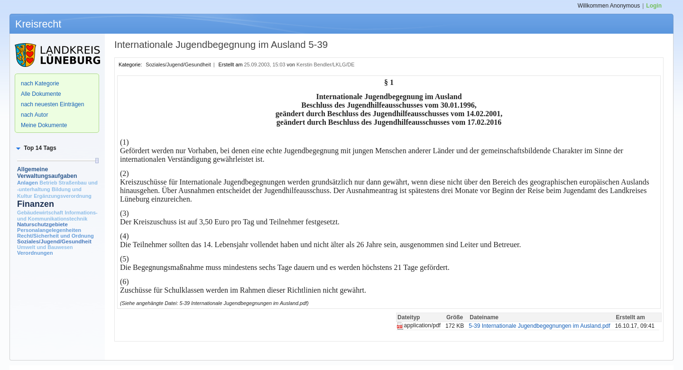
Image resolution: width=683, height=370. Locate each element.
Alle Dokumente (41, 94)
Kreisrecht (38, 24)
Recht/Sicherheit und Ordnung (55, 236)
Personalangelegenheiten (49, 230)
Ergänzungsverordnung (63, 196)
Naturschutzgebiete (42, 224)
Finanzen (35, 204)
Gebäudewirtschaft (40, 212)
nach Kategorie (40, 83)
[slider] (96, 160)
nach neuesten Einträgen (52, 104)
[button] (35, 148)
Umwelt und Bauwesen (45, 247)
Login (654, 5)
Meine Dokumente (44, 125)
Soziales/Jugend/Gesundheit (54, 241)
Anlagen (27, 182)
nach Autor (34, 114)
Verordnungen (35, 253)
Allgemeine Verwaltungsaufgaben (47, 172)
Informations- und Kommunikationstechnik (57, 216)
